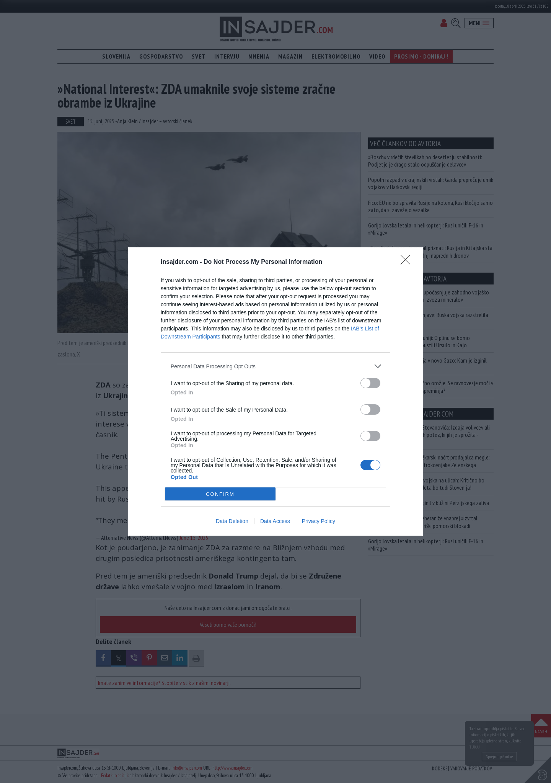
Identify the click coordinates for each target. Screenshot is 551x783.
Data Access (275, 521)
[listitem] (275, 366)
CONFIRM (220, 494)
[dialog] (275, 391)
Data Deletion (232, 521)
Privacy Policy (318, 521)
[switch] (370, 383)
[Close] (408, 262)
